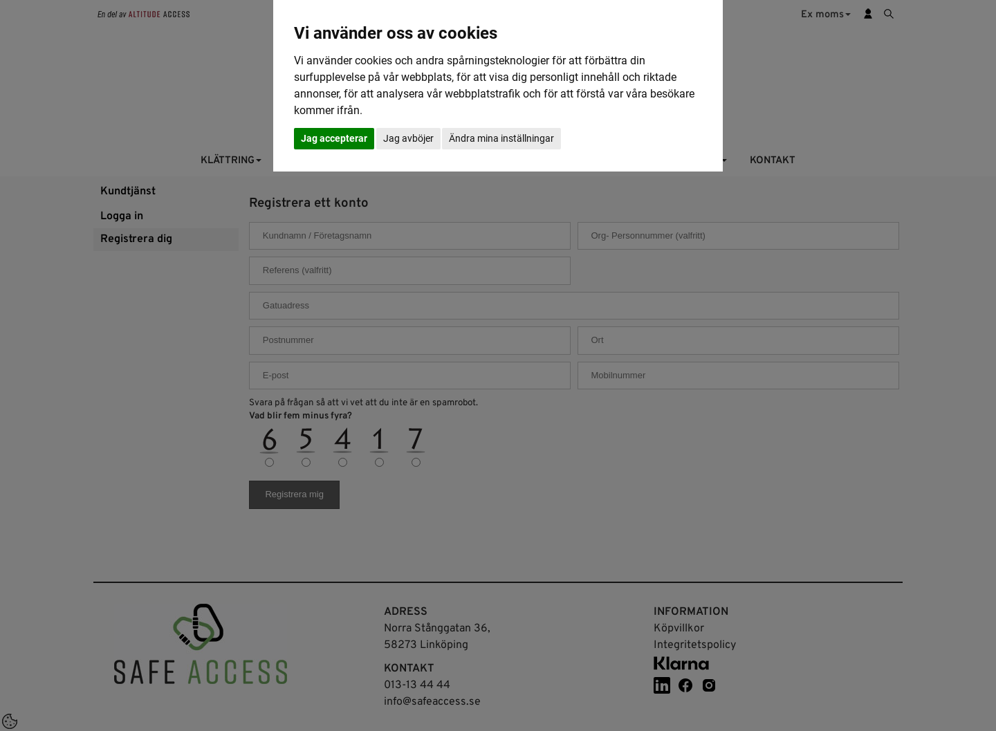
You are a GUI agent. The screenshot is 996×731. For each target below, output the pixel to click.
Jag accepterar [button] (334, 138)
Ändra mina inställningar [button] (501, 138)
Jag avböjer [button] (408, 138)
